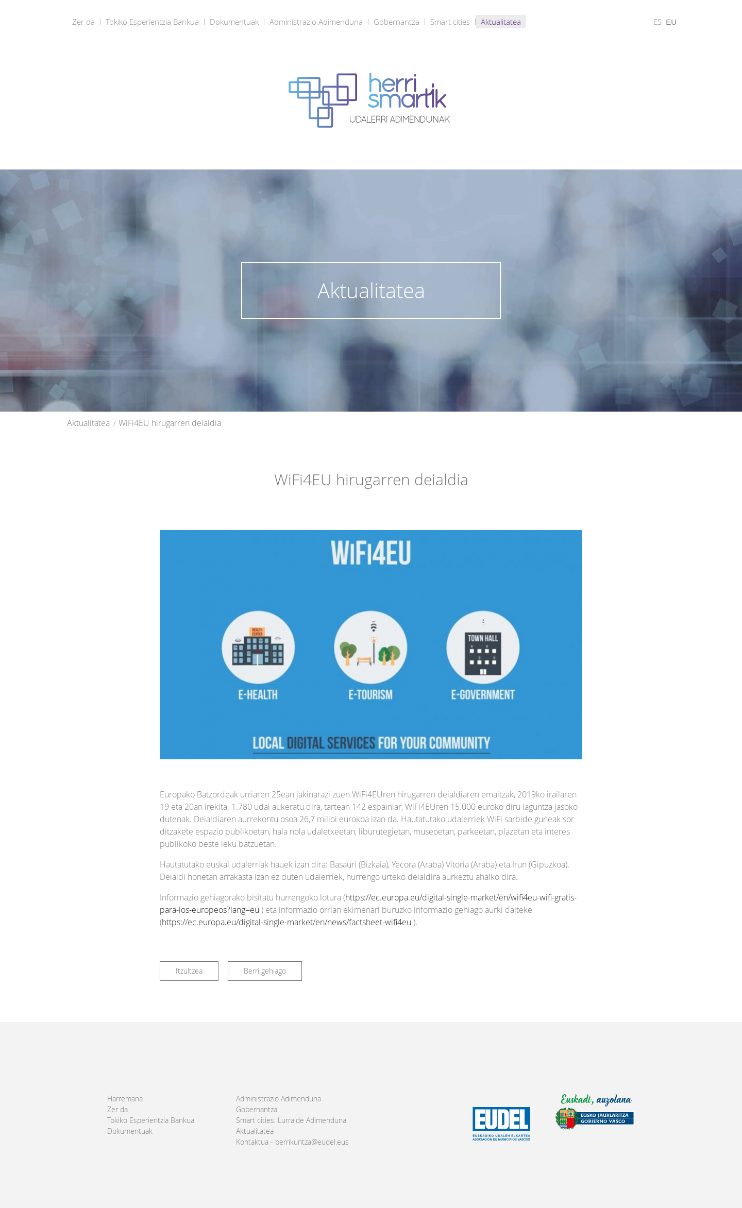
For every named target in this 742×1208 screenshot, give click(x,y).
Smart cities (450, 21)
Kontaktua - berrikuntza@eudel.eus (292, 1142)
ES (657, 21)
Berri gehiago (265, 971)
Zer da (83, 21)
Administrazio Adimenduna (316, 21)
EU (671, 22)
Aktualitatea (501, 21)
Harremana (125, 1099)
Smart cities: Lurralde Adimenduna (291, 1120)
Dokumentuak (234, 21)
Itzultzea (189, 971)
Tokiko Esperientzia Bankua (152, 21)
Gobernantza (396, 21)
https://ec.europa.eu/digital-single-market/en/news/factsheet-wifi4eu (286, 922)
